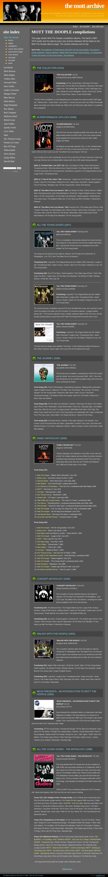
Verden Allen (9, 79)
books (10, 63)
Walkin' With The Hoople (69, 53)
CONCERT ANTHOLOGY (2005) (53, 579)
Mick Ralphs (9, 75)
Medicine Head (10, 116)
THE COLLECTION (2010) (50, 68)
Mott (6, 135)
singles (10, 43)
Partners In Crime (11, 142)
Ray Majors (9, 109)
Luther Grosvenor (11, 90)
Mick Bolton (9, 101)
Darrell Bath (9, 161)
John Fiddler (9, 124)
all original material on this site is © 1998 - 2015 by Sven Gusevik (23, 875)
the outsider (85, 26)
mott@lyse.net (100, 875)
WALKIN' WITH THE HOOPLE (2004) (56, 633)
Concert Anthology (52, 53)
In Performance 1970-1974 (62, 50)
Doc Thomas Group (12, 139)
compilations (12, 46)
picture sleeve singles (15, 52)
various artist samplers (15, 49)
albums (10, 40)
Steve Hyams (9, 154)
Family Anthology (38, 53)
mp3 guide (11, 58)
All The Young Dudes (81, 50)
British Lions (9, 120)
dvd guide (11, 60)
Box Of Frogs (9, 146)
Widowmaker (9, 150)
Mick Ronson (9, 71)
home (75, 26)
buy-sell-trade (98, 26)
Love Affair (9, 131)
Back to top (67, 869)
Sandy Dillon (9, 157)
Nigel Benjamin (10, 105)
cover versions (13, 55)
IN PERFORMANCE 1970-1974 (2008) (56, 117)
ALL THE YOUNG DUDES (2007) (54, 225)
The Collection (46, 50)
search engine (7, 171)
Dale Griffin (9, 86)
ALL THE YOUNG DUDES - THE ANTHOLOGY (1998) (64, 749)
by (14, 171)
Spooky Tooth (10, 127)
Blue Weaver (9, 97)
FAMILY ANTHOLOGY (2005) (52, 438)
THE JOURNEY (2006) (48, 358)
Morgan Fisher (10, 94)
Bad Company (10, 112)
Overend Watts (10, 82)
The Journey (94, 50)
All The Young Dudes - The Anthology (60, 55)
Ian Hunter (8, 67)
